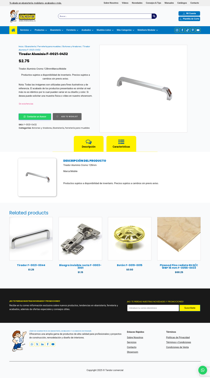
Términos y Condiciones (178, 342)
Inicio (21, 46)
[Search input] (105, 16)
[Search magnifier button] (154, 16)
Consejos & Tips (153, 3)
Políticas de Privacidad (178, 337)
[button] (202, 370)
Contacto (194, 3)
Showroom (132, 352)
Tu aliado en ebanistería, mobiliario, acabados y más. (35, 2)
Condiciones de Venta (177, 347)
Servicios (131, 342)
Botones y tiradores (72, 46)
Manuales (169, 3)
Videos (125, 3)
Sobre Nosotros (111, 3)
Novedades (137, 3)
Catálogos (182, 3)
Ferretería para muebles (49, 46)
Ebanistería (30, 46)
